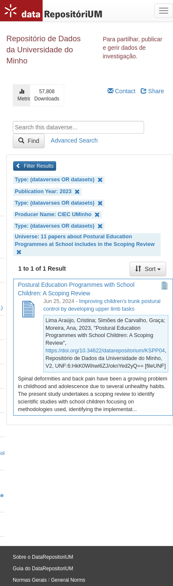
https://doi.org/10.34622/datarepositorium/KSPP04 (105, 351)
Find (28, 140)
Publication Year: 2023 (47, 192)
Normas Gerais (30, 580)
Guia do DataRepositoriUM (43, 569)
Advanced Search (74, 140)
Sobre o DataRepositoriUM (43, 557)
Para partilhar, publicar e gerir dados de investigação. (132, 48)
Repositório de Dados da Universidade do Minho (43, 49)
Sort (148, 269)
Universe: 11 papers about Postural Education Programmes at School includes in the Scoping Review (85, 244)
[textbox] (78, 127)
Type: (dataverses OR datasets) (59, 180)
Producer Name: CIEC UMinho (57, 215)
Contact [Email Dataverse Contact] (122, 91)
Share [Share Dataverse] (152, 91)
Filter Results (35, 166)
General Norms (68, 580)
